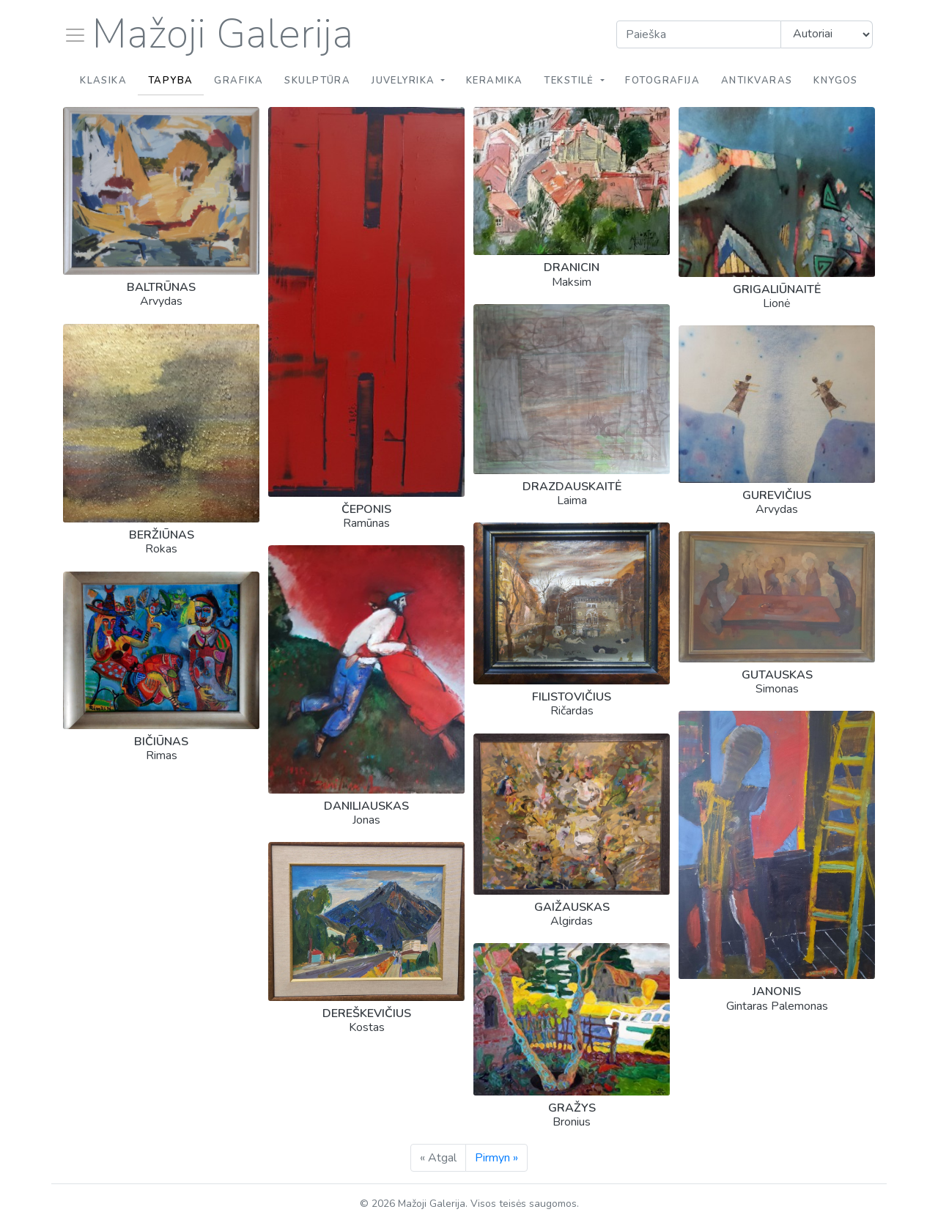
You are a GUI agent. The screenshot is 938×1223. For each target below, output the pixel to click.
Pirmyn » (496, 1158)
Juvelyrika (405, 80)
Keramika (494, 80)
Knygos (835, 80)
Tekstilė (570, 80)
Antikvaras (756, 80)
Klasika (103, 80)
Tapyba (170, 80)
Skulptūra (317, 80)
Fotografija (662, 80)
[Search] (698, 34)
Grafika (238, 80)
